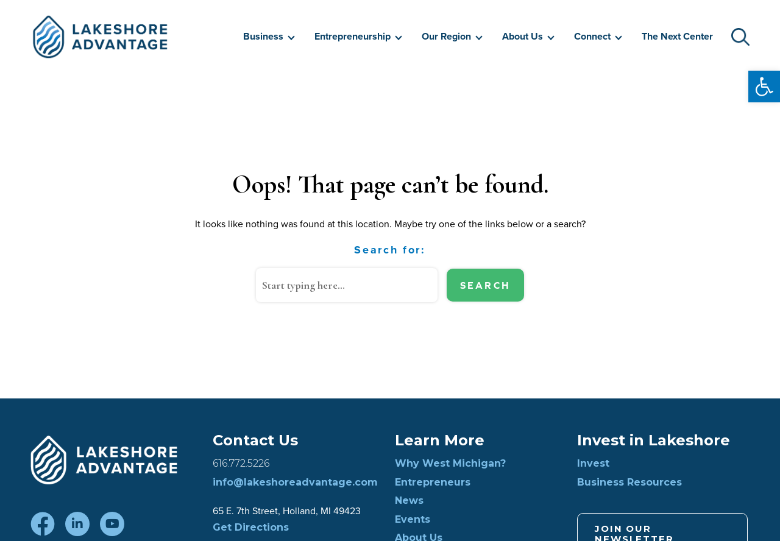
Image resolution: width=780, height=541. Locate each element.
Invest (593, 463)
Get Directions (251, 527)
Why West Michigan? (450, 463)
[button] (764, 86)
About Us (522, 36)
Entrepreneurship (352, 36)
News (409, 500)
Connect (592, 36)
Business (263, 36)
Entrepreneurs (432, 482)
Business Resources (629, 482)
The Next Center (677, 36)
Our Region (446, 36)
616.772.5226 (241, 463)
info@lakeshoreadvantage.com (295, 482)
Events (412, 519)
